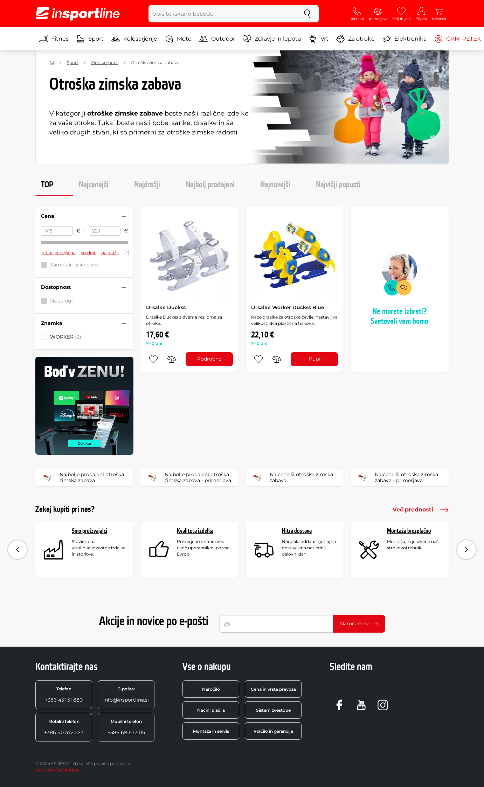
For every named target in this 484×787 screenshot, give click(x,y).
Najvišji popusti (338, 185)
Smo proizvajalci (89, 531)
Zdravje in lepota (272, 39)
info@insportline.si (126, 694)
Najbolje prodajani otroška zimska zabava (82, 478)
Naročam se (359, 623)
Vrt (319, 39)
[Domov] (51, 62)
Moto (178, 39)
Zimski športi (104, 62)
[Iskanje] (307, 13)
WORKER (65, 337)
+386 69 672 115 (126, 727)
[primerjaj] (171, 359)
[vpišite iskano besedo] (222, 13)
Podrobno (209, 359)
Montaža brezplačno (409, 531)
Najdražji (147, 185)
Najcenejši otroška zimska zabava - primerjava (396, 478)
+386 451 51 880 (64, 694)
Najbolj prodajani (210, 185)
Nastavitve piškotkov (57, 769)
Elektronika (404, 39)
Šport (90, 39)
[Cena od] (57, 231)
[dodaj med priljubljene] (153, 359)
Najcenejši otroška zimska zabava (291, 478)
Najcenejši (94, 185)
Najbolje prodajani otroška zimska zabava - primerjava (188, 478)
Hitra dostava (297, 531)
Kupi (314, 359)
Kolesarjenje (134, 39)
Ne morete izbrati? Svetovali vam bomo (399, 316)
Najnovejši (275, 185)
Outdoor (217, 39)
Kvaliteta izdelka (195, 531)
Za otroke (355, 39)
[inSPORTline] (77, 13)
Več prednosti (421, 510)
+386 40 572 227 (63, 727)
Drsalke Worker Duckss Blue (287, 307)
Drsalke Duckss (166, 307)
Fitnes (54, 39)
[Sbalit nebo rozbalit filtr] (123, 216)
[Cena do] (105, 231)
